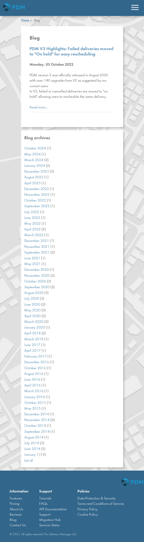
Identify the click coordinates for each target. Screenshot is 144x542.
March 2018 (34, 339)
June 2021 (32, 258)
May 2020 (32, 310)
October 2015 (35, 402)
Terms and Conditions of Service (100, 503)
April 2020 (32, 316)
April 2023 (32, 183)
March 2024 (34, 160)
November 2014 (37, 420)
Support (44, 514)
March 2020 (34, 321)
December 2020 (37, 269)
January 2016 (35, 397)
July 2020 (32, 298)
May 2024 (32, 154)
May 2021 (32, 264)
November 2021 (37, 246)
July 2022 (32, 212)
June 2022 (32, 218)
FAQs (43, 503)
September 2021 (37, 252)
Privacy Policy (87, 509)
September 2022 (37, 206)
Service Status (49, 525)
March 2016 (34, 391)
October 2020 (35, 281)
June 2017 (32, 345)
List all (28, 460)
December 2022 (37, 189)
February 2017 (35, 356)
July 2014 (32, 443)
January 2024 (35, 165)
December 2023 (37, 171)
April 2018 (32, 333)
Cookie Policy (87, 514)
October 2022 (35, 200)
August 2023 (34, 177)
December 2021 (37, 240)
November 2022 (37, 194)
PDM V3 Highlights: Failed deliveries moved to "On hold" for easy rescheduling (71, 51)
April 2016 (32, 385)
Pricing (14, 503)
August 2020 (34, 293)
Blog (13, 520)
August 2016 (34, 374)
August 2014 (34, 437)
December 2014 (37, 414)
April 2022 (32, 229)
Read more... (39, 107)
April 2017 (32, 350)
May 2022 (32, 223)
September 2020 (37, 287)
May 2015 (32, 408)
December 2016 (37, 362)
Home (25, 20)
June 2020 (32, 304)
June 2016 (32, 379)
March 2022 (34, 235)
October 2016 (35, 368)
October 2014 (35, 425)
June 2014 (32, 449)
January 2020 (35, 327)
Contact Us (18, 525)
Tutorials (45, 498)
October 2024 (35, 148)
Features (16, 498)
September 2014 (37, 431)
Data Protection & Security (96, 498)
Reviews (16, 514)
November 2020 (37, 275)
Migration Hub (50, 520)
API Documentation (53, 509)
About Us (16, 509)
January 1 (31, 454)
